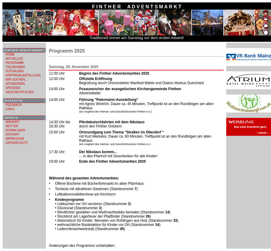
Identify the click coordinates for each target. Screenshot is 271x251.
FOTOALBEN (15, 71)
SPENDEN (13, 88)
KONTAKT (12, 134)
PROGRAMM (15, 62)
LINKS (10, 109)
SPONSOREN (15, 83)
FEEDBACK (14, 105)
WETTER (12, 126)
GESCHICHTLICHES (20, 92)
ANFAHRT (13, 122)
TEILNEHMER (15, 67)
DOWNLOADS (15, 130)
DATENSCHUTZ (17, 142)
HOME (10, 54)
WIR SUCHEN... (16, 79)
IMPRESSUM (15, 138)
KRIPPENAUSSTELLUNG (23, 75)
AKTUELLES (14, 58)
